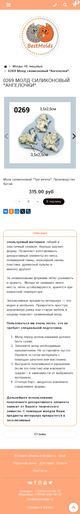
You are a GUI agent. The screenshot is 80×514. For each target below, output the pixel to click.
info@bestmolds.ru (40, 499)
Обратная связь (25, 463)
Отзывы (40, 434)
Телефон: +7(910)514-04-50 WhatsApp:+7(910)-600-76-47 (40, 493)
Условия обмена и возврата (35, 456)
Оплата (61, 463)
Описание (40, 233)
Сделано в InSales (40, 507)
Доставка (46, 463)
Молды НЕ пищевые (28, 66)
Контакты (40, 470)
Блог (62, 456)
